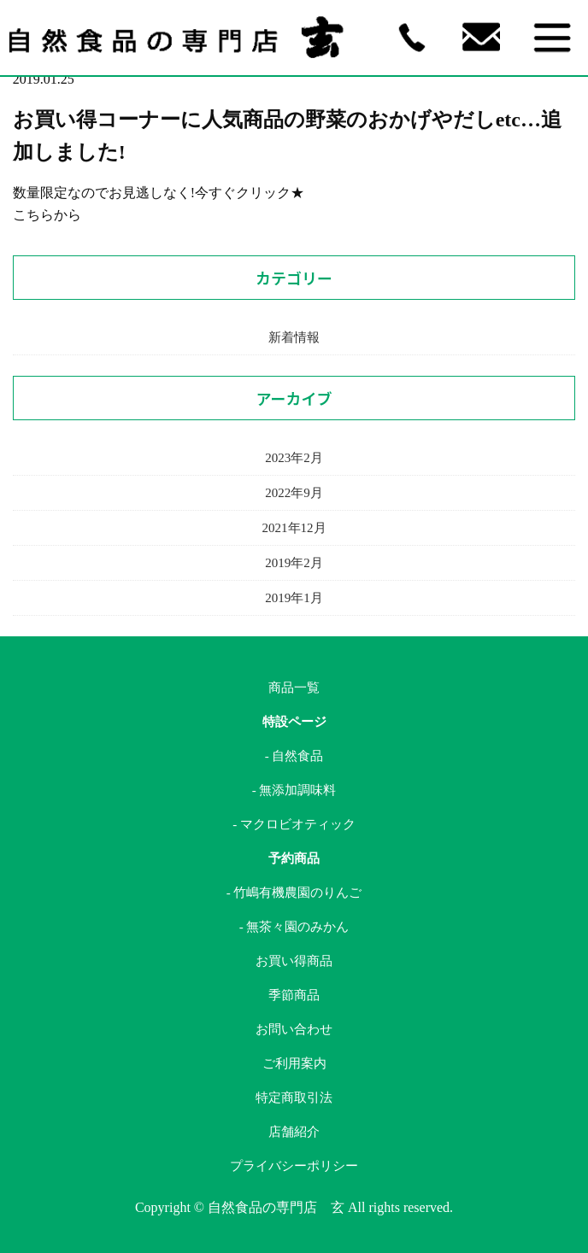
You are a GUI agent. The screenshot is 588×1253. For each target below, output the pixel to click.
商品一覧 (294, 687)
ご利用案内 (294, 1063)
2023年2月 (294, 458)
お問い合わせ (294, 1029)
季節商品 (294, 995)
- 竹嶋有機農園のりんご (294, 892)
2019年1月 (294, 598)
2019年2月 (294, 563)
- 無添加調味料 (294, 790)
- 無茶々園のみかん (294, 927)
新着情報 (294, 337)
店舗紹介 (294, 1132)
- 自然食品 (294, 756)
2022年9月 (294, 493)
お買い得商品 (294, 961)
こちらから (47, 215)
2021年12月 (294, 528)
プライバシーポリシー (294, 1166)
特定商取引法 (294, 1097)
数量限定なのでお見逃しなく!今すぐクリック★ (158, 192)
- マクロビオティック (294, 824)
